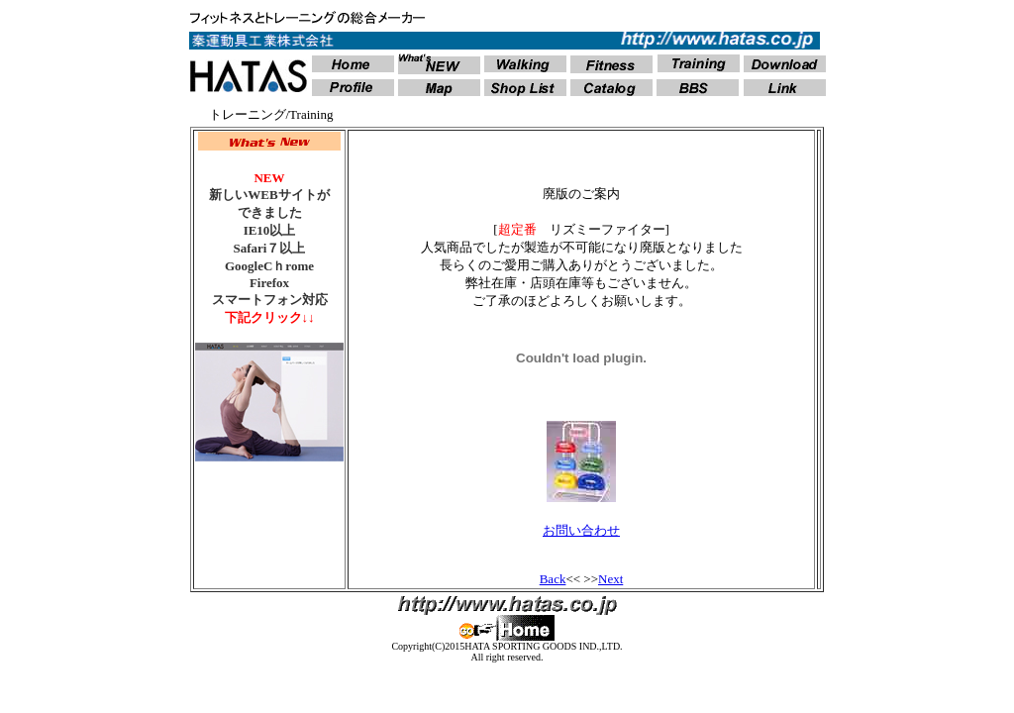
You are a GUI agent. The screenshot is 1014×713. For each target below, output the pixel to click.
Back (553, 578)
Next (610, 578)
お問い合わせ (581, 530)
